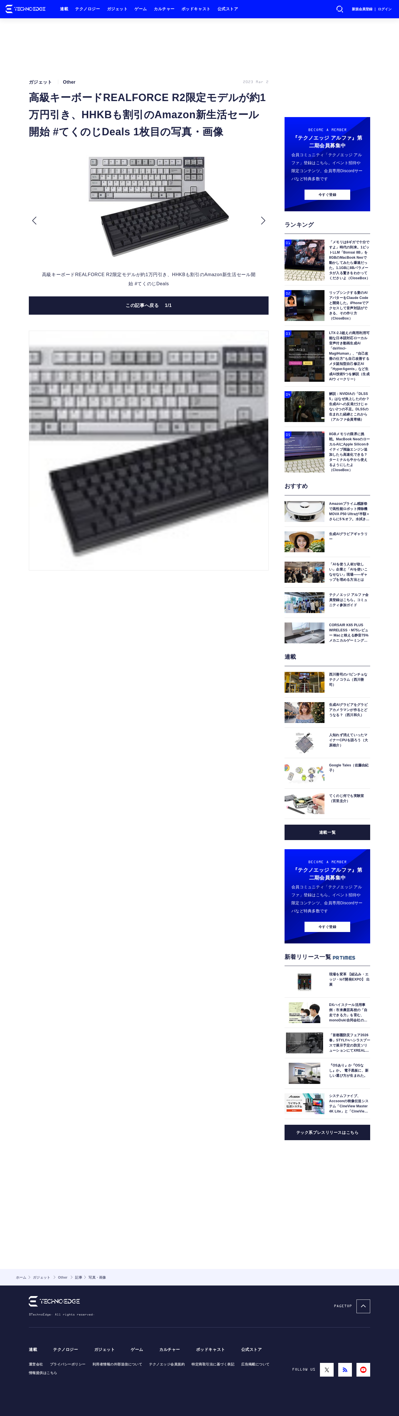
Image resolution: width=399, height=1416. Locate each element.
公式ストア (227, 9)
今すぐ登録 (327, 195)
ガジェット (117, 9)
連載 (64, 9)
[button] (34, 221)
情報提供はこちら (43, 1373)
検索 (340, 9)
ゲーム (140, 9)
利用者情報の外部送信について (117, 1364)
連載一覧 (327, 832)
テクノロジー (87, 9)
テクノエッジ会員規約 (167, 1364)
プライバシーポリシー (68, 1364)
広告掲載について (255, 1364)
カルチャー (164, 9)
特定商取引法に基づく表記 (213, 1364)
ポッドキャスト (196, 9)
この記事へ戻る (149, 305)
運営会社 (36, 1364)
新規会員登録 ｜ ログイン (372, 9)
